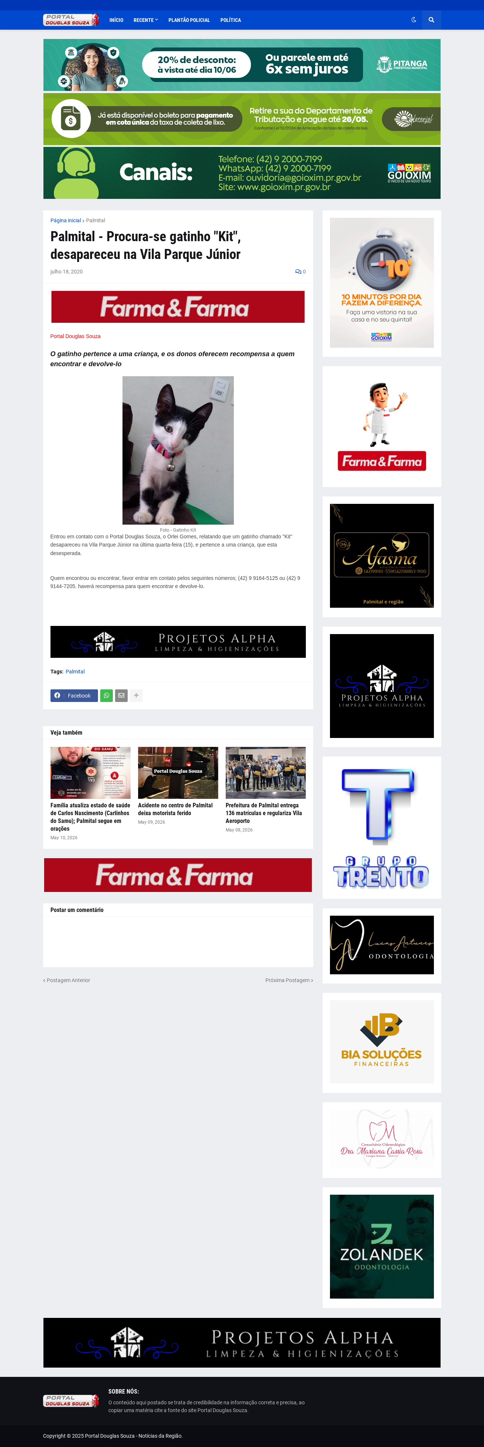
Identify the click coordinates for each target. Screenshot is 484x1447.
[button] (414, 20)
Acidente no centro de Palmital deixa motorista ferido (175, 809)
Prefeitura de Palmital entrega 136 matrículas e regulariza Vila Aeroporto (264, 813)
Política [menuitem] (230, 20)
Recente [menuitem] (144, 20)
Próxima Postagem (287, 980)
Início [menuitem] (116, 20)
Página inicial (65, 220)
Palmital (95, 220)
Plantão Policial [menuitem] (189, 20)
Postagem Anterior (68, 980)
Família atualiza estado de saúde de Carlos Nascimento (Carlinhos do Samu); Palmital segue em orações (90, 817)
